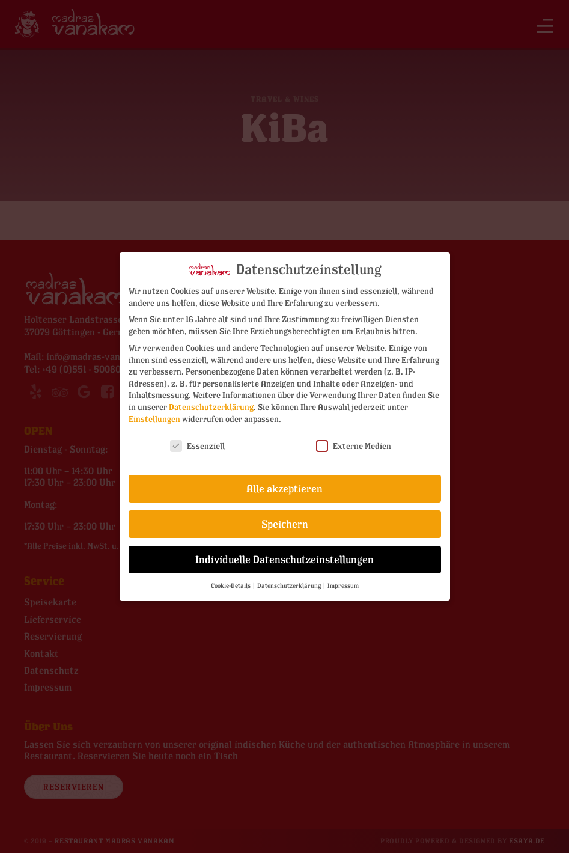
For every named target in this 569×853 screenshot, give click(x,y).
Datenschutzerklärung (211, 401)
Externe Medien (353, 440)
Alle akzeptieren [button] (284, 483)
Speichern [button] (284, 518)
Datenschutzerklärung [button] (289, 580)
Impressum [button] (343, 580)
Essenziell (197, 440)
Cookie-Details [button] (231, 580)
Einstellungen (154, 413)
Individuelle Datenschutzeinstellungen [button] (284, 554)
